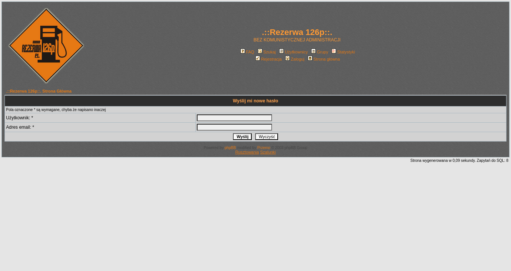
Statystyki (343, 52)
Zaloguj (294, 59)
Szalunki (268, 152)
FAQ (247, 52)
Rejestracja (269, 59)
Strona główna (324, 59)
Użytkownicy (293, 52)
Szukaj (267, 52)
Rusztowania (247, 152)
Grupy (319, 52)
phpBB (230, 148)
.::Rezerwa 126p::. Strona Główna (38, 91)
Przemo (263, 148)
